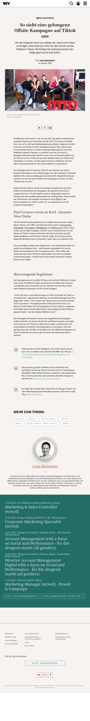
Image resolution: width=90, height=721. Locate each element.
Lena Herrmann (47, 60)
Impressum (10, 637)
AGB (27, 642)
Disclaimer (11, 640)
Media (18, 423)
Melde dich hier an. (34, 394)
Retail (33, 419)
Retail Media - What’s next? (42, 423)
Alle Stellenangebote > (22, 596)
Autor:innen (11, 644)
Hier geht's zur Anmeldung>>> (47, 378)
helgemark (42, 227)
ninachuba (66, 225)
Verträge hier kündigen (62, 638)
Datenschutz (32, 634)
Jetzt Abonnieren (45, 663)
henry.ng (57, 227)
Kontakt (9, 634)
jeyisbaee (19, 227)
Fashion (19, 419)
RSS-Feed (29, 646)
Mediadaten (61, 634)
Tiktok (64, 419)
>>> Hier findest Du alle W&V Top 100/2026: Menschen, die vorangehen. (48, 354)
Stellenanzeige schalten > (63, 596)
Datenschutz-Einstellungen (33, 638)
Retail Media (49, 419)
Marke (66, 423)
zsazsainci (30, 227)
